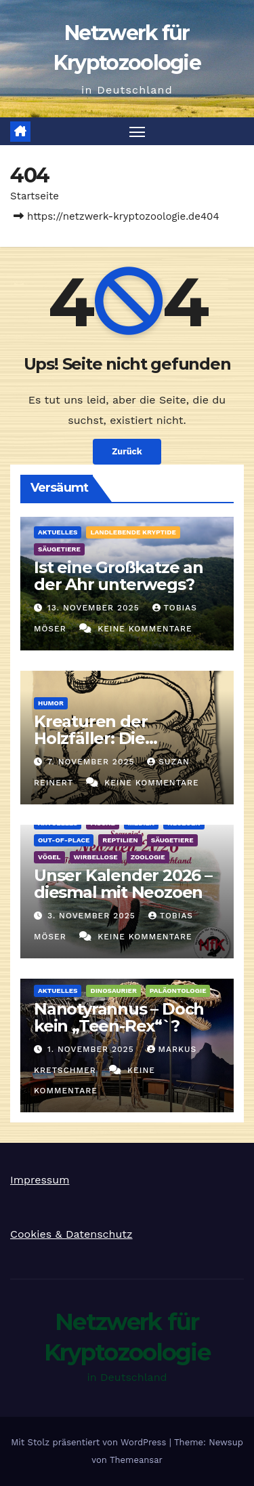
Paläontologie (178, 990)
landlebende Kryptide (132, 532)
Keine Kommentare (145, 628)
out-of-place (63, 840)
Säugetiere (59, 549)
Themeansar (136, 1460)
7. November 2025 (92, 761)
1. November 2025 (92, 1049)
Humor (51, 703)
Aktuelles (57, 532)
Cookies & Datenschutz (71, 1234)
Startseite (34, 196)
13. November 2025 (95, 607)
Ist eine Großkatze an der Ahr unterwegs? (118, 576)
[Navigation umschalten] (137, 131)
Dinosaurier (113, 990)
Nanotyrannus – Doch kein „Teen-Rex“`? (119, 1017)
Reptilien (119, 840)
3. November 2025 (93, 915)
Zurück (127, 451)
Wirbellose (96, 857)
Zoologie (148, 857)
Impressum (39, 1179)
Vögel (49, 857)
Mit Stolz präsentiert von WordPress (90, 1442)
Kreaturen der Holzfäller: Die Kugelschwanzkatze (114, 738)
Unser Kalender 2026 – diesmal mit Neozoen (123, 883)
